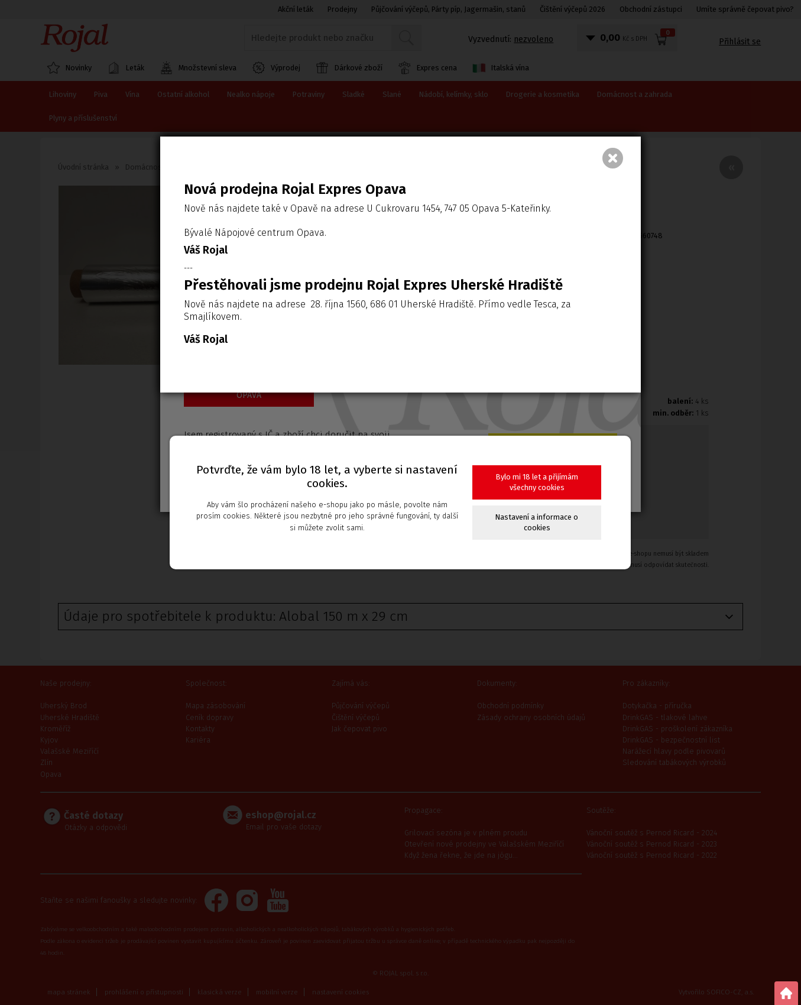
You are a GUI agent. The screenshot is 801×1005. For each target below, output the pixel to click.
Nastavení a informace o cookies (536, 522)
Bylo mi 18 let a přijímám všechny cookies (537, 482)
